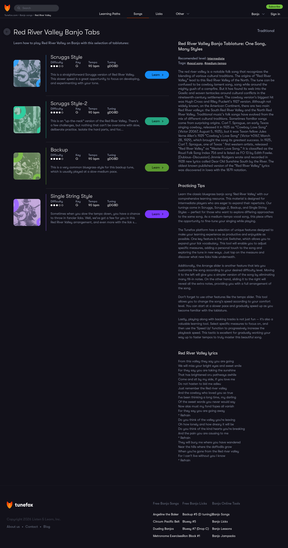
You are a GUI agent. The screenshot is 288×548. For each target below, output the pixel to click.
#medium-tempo (215, 63)
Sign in (275, 14)
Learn (156, 75)
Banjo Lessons (222, 528)
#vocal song (195, 63)
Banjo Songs (221, 514)
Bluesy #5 (189, 521)
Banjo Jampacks (223, 536)
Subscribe (274, 6)
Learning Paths (109, 14)
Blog (46, 527)
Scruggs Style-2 (69, 103)
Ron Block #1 (191, 536)
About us (13, 527)
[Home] (7, 8)
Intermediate (216, 58)
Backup (59, 150)
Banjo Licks (220, 521)
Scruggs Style (66, 57)
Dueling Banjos (163, 528)
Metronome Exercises (167, 536)
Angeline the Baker (166, 514)
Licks (159, 14)
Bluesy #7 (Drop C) (195, 528)
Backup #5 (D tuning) (197, 514)
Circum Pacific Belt (166, 521)
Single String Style (71, 196)
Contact (31, 527)
